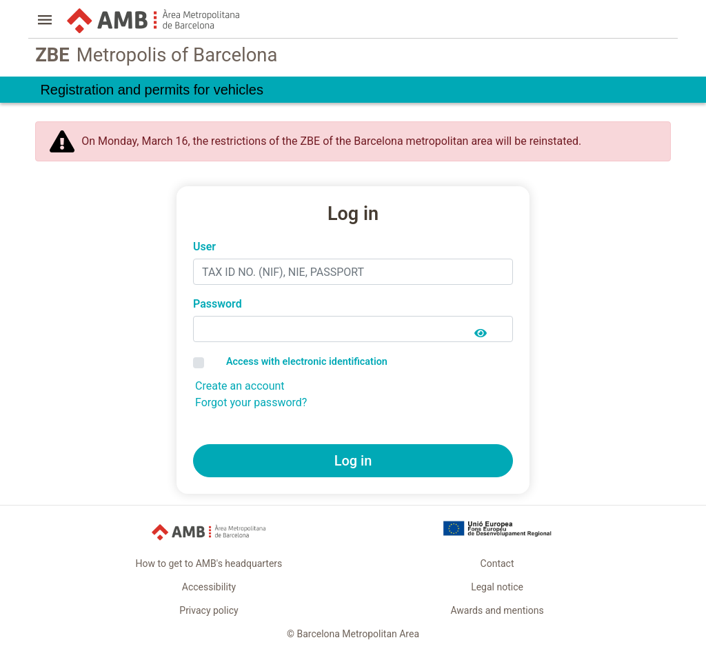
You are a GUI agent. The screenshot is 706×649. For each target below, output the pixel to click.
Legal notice (497, 586)
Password (217, 303)
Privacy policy (208, 610)
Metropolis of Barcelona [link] (156, 55)
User (204, 246)
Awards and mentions (496, 610)
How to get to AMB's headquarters (209, 563)
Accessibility (209, 586)
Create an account (240, 385)
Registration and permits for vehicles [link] (151, 89)
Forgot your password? (251, 402)
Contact (497, 563)
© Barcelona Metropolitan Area (353, 633)
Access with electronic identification (306, 362)
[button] (44, 21)
